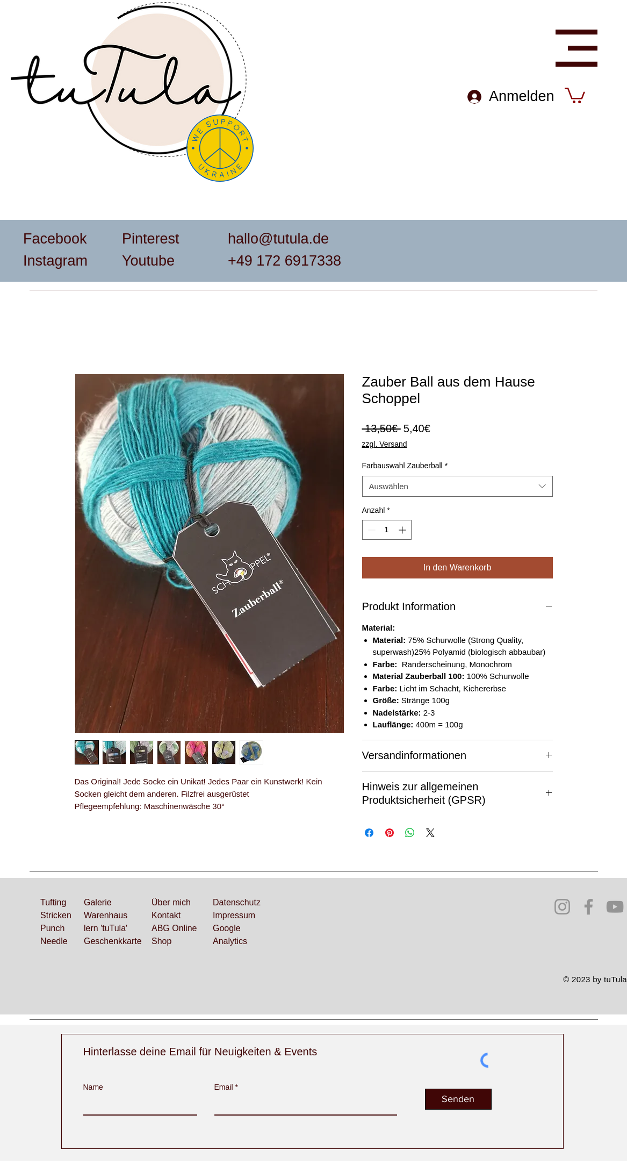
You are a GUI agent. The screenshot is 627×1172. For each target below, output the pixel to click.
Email (223, 1087)
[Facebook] (588, 906)
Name (93, 1087)
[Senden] (458, 1099)
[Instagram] (562, 906)
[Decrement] (370, 529)
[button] (576, 48)
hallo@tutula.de (278, 239)
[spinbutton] (387, 529)
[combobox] (457, 486)
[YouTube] (614, 906)
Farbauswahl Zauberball (405, 465)
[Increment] (403, 529)
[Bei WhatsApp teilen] (409, 832)
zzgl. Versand (384, 444)
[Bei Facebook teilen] (369, 832)
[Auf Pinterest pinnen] (389, 832)
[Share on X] (430, 832)
